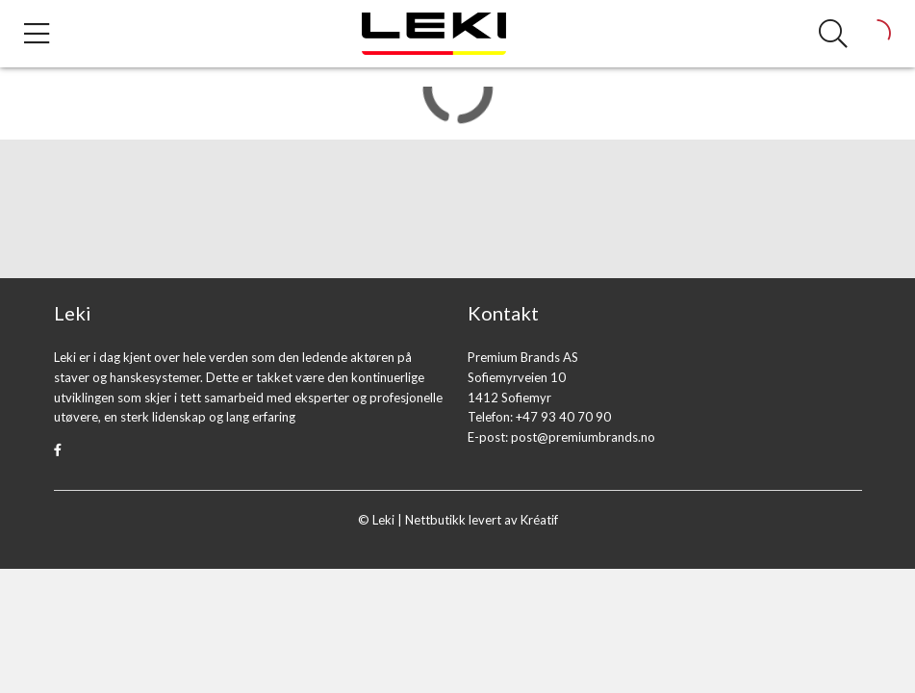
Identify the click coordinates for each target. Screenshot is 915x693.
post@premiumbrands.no (583, 437)
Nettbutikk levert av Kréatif (481, 519)
